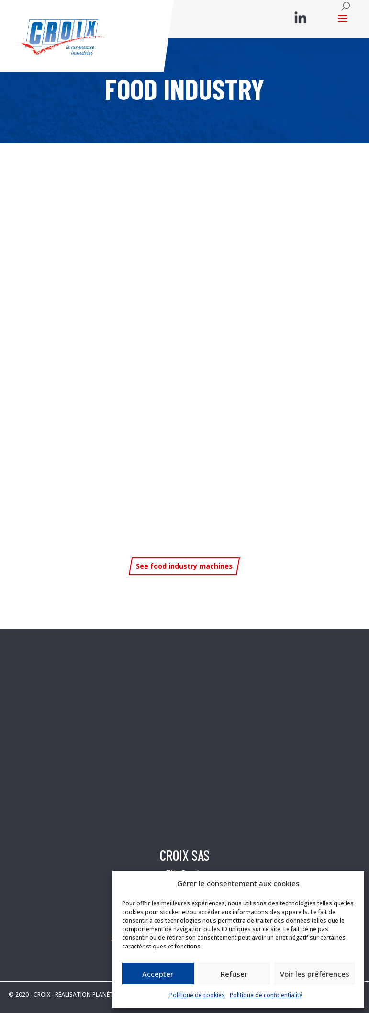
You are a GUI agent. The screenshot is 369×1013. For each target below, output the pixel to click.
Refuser (234, 974)
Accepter (157, 974)
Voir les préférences (314, 974)
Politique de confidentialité (266, 995)
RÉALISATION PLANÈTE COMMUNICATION (111, 995)
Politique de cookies (197, 995)
